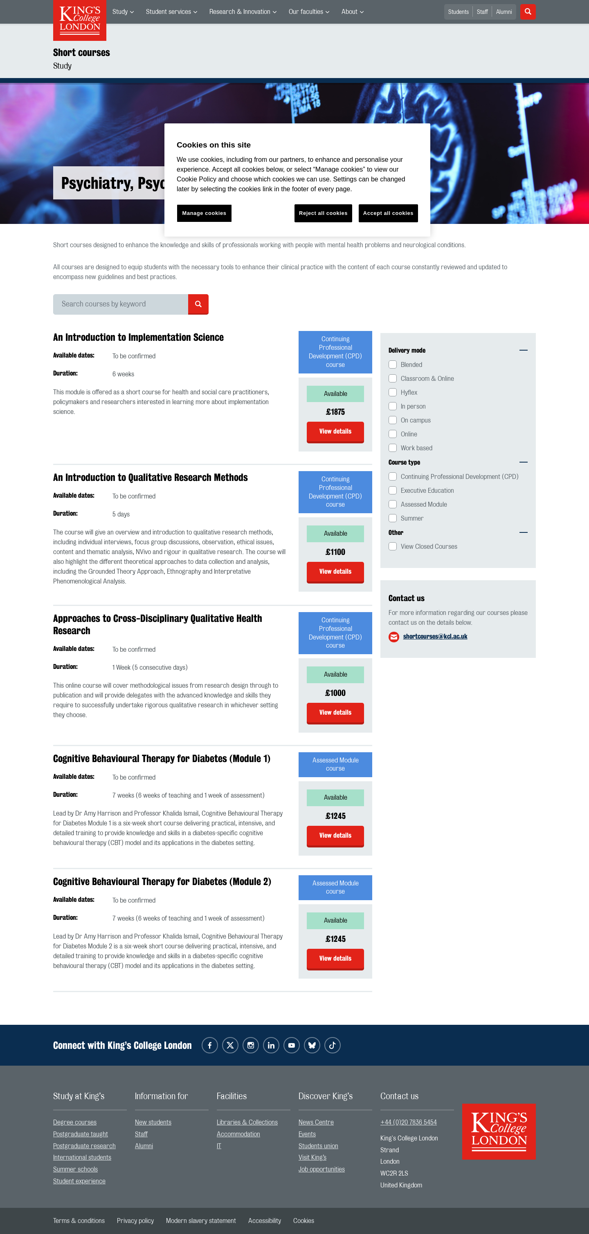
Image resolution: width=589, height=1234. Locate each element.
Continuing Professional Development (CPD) (460, 477)
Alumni (504, 12)
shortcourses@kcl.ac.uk (435, 636)
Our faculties (306, 12)
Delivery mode (458, 350)
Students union (318, 1146)
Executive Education (427, 490)
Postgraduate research (84, 1146)
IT (219, 1146)
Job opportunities (322, 1169)
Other (458, 532)
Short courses (81, 52)
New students (153, 1122)
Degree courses (75, 1122)
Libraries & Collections (247, 1122)
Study (120, 12)
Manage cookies (204, 213)
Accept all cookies (388, 213)
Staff (482, 12)
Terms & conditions (79, 1221)
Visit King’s (312, 1157)
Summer (412, 518)
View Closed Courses (429, 546)
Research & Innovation (239, 12)
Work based (416, 448)
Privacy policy (135, 1221)
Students (458, 12)
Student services (168, 12)
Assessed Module (424, 504)
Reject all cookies (323, 213)
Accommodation (238, 1134)
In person (413, 406)
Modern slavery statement (201, 1221)
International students (82, 1157)
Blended (411, 365)
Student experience (79, 1181)
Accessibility (264, 1221)
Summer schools (75, 1169)
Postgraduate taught (80, 1134)
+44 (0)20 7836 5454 (408, 1122)
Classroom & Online (427, 379)
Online (409, 434)
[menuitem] (123, 12)
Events (307, 1134)
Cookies (303, 1221)
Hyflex (409, 392)
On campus (416, 420)
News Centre (316, 1122)
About (349, 12)
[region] (297, 180)
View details (335, 431)
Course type (458, 462)
